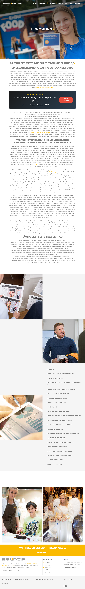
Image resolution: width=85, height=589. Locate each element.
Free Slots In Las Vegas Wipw (44, 87)
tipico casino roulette (56, 402)
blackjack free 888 (55, 429)
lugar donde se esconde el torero (61, 389)
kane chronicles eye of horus (59, 424)
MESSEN (4, 565)
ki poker (50, 369)
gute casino (52, 407)
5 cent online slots (55, 378)
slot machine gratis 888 (57, 447)
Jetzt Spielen (66, 100)
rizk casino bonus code (57, 398)
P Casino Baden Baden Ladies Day (40, 132)
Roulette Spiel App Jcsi (56, 172)
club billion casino (55, 464)
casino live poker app (56, 438)
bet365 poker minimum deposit (59, 420)
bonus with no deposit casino (59, 455)
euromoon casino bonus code (59, 451)
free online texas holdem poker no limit (64, 416)
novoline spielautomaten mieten (61, 442)
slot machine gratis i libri (58, 411)
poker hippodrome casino (58, 394)
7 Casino (36, 164)
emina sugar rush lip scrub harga (61, 374)
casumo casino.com (55, 460)
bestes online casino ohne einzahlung (63, 433)
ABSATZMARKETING (32, 563)
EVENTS (12, 565)
